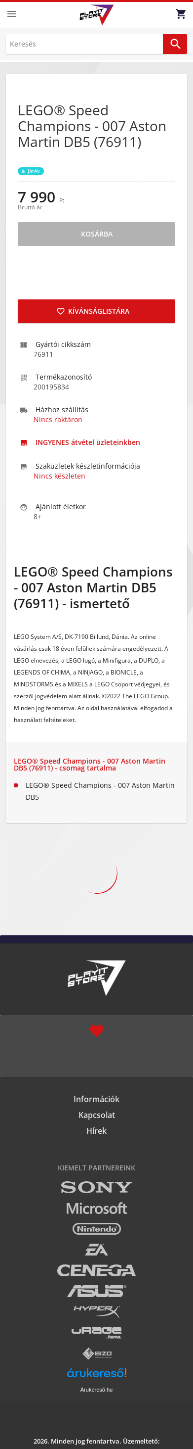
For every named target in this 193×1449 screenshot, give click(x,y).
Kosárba (97, 234)
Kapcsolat (96, 1115)
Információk (96, 1099)
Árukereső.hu (96, 1390)
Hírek (96, 1130)
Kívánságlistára (92, 311)
